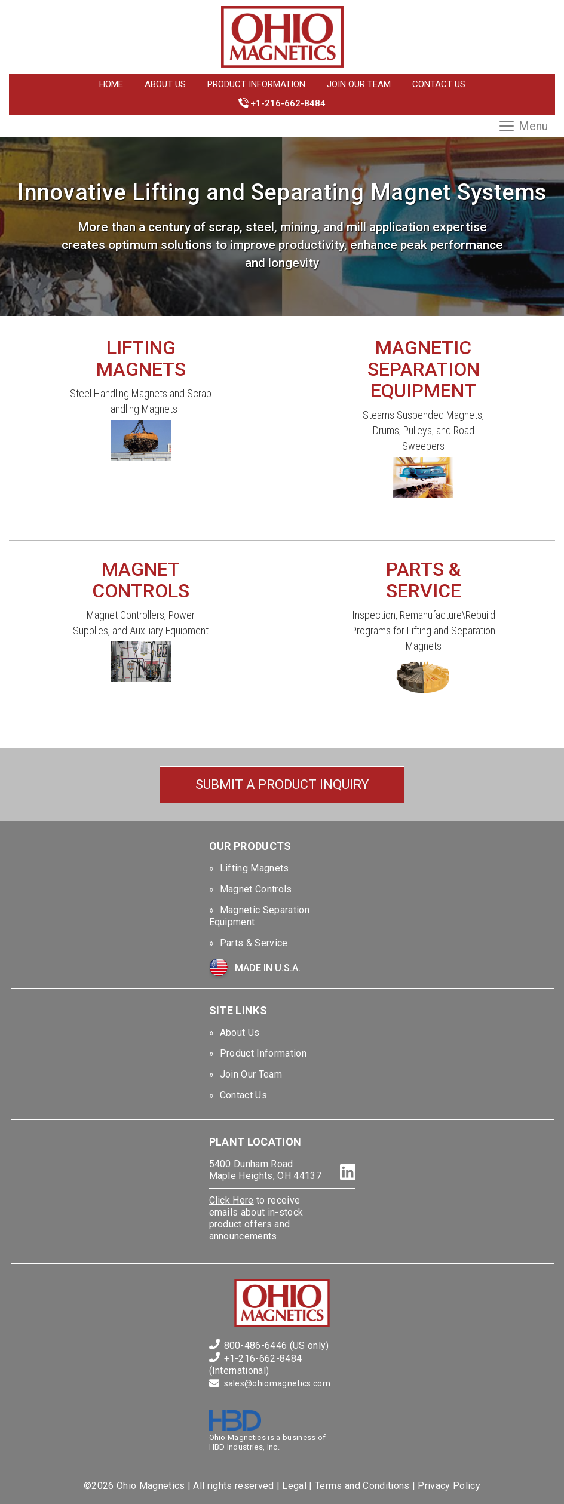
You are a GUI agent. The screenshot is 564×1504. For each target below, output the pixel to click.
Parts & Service (254, 943)
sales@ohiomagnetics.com (277, 1383)
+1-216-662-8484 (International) (255, 1364)
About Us (165, 84)
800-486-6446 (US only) (276, 1345)
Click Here (231, 1200)
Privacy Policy (449, 1485)
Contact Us (438, 84)
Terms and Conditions (362, 1485)
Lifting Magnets (254, 868)
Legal (294, 1485)
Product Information (256, 84)
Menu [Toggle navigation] (523, 126)
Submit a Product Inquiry (282, 784)
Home (111, 84)
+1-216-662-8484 (288, 103)
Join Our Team (359, 84)
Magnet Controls (256, 889)
